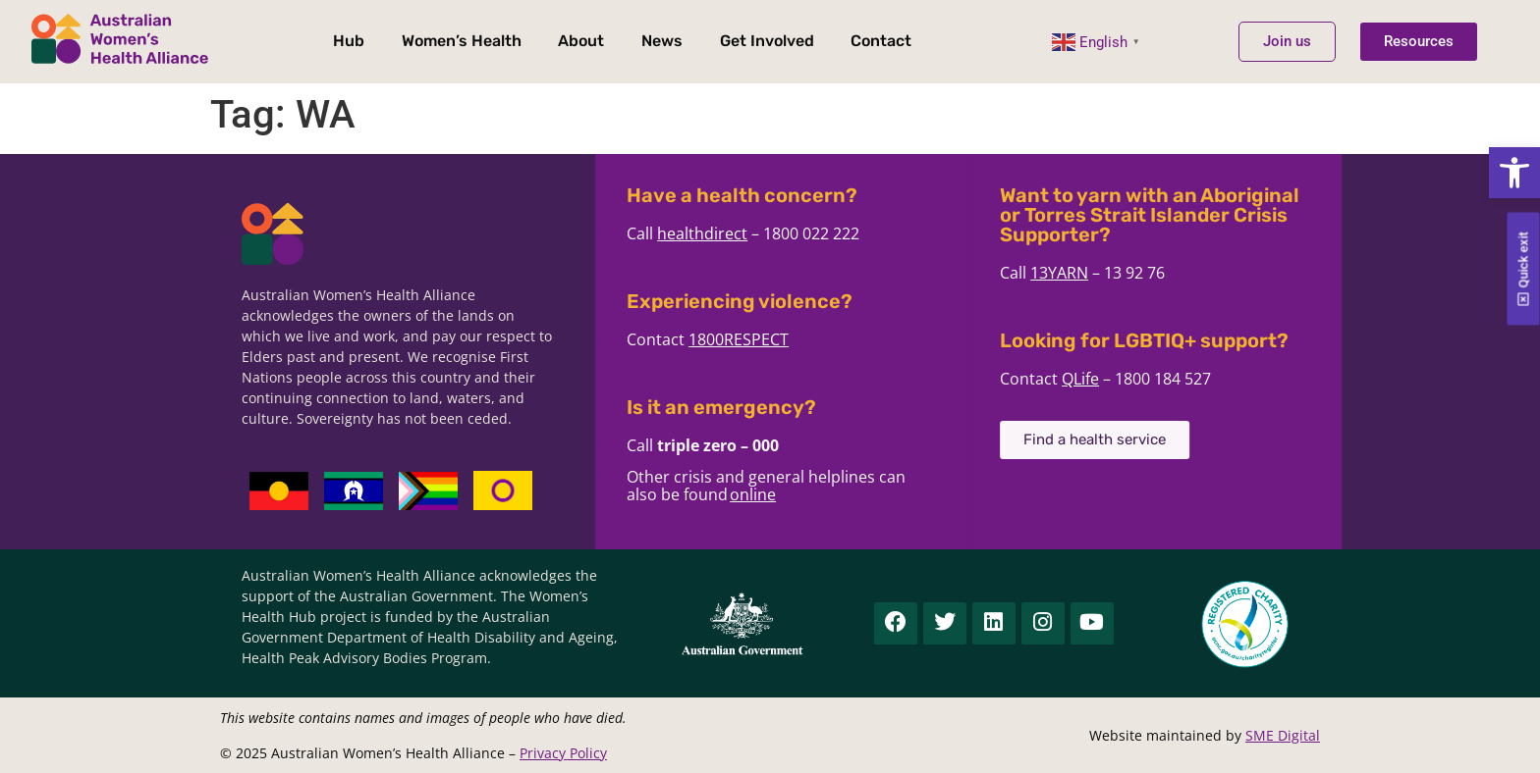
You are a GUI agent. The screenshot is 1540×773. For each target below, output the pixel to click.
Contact (881, 40)
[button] (1514, 172)
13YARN (1084, 272)
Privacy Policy (563, 753)
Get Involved (767, 40)
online (777, 494)
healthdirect (727, 233)
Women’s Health (462, 40)
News (662, 40)
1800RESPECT (763, 339)
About (581, 40)
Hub (348, 40)
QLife (1105, 378)
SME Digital (1282, 735)
